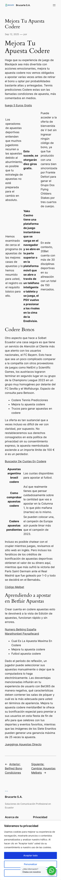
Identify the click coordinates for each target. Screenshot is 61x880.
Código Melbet (14, 587)
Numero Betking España (20, 629)
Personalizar (30, 864)
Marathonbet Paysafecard (22, 633)
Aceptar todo (30, 855)
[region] (30, 850)
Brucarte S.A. (23, 5)
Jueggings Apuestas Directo (23, 744)
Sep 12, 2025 (12, 34)
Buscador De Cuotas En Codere (25, 461)
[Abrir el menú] (54, 5)
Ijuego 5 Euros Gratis (18, 105)
